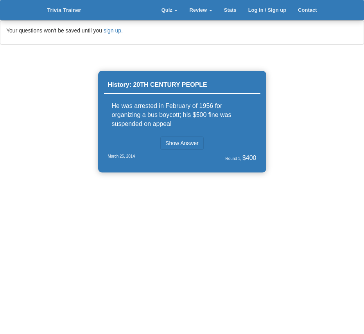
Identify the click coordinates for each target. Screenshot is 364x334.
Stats (230, 10)
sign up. (113, 30)
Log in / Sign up (267, 10)
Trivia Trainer (64, 10)
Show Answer (182, 143)
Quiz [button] (169, 10)
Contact (307, 10)
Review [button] (200, 10)
